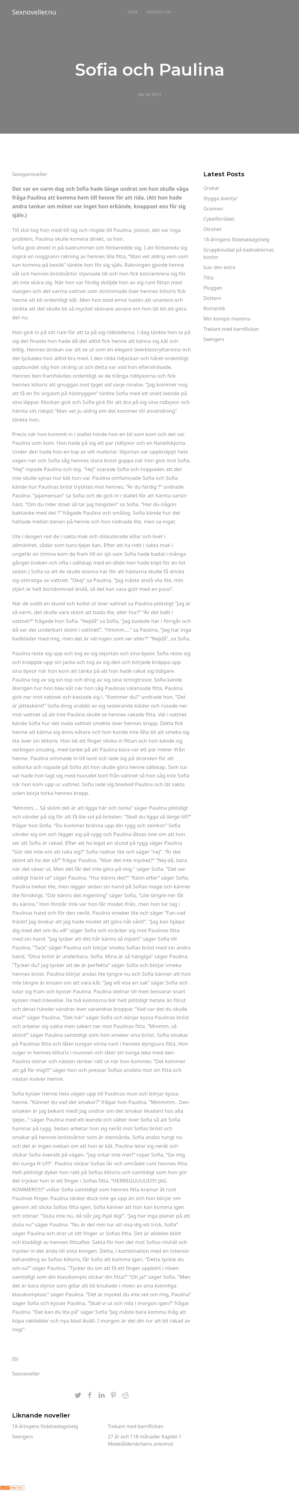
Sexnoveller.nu (34, 12)
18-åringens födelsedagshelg (45, 1426)
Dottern (212, 298)
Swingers (22, 1436)
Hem (133, 12)
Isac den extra (219, 267)
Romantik (214, 308)
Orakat (211, 188)
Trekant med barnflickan (135, 1426)
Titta (208, 277)
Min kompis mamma (226, 318)
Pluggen (212, 288)
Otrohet (212, 229)
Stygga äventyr (220, 198)
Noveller (159, 12)
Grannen (213, 208)
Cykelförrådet (218, 219)
